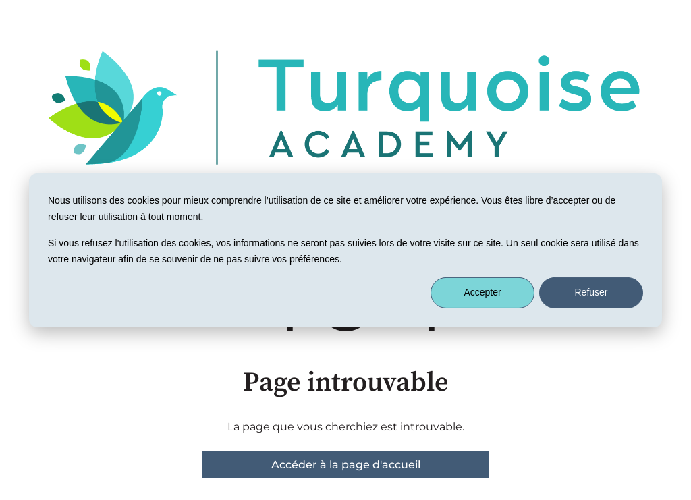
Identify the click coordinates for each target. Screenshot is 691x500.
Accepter (482, 292)
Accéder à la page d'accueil (345, 464)
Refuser (590, 292)
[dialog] (345, 250)
